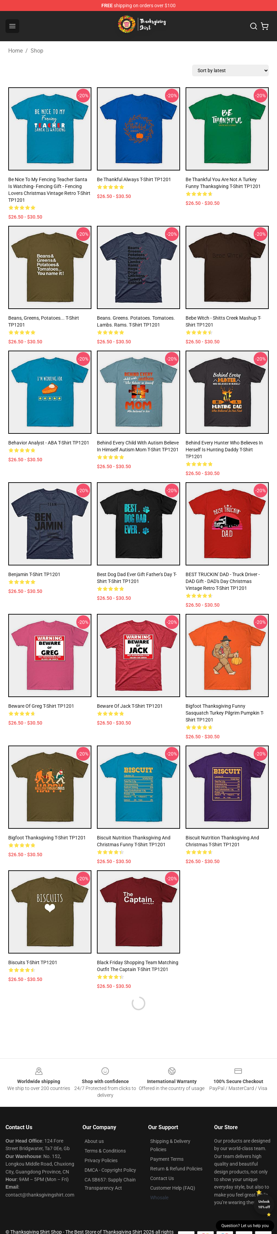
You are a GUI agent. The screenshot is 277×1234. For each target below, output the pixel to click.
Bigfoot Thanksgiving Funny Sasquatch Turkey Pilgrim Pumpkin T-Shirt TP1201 (225, 713)
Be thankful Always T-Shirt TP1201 (134, 179)
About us (94, 1141)
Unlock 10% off (264, 1204)
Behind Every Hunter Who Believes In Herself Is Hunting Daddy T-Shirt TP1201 (224, 449)
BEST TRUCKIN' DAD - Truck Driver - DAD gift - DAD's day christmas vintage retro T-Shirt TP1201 (223, 581)
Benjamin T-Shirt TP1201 (34, 574)
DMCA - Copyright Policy (110, 1170)
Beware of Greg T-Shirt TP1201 (41, 706)
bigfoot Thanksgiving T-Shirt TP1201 (47, 837)
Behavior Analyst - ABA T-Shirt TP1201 (48, 442)
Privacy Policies (101, 1160)
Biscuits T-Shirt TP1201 (32, 962)
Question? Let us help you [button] (245, 1225)
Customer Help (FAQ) (172, 1188)
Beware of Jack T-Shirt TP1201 (130, 706)
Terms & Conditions (105, 1151)
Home (15, 50)
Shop (37, 50)
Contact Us (162, 1178)
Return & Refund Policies (176, 1168)
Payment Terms (167, 1159)
